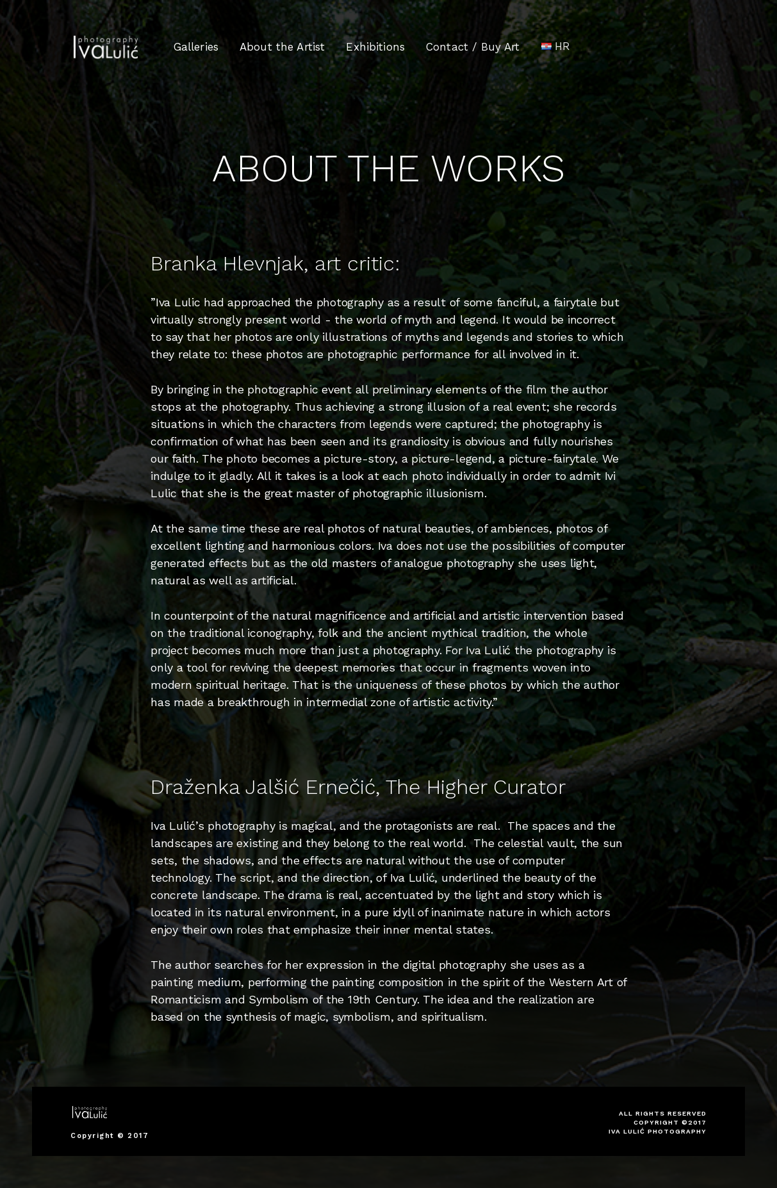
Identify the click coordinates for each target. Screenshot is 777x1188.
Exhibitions (375, 46)
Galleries (196, 46)
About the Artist (282, 46)
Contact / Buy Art (473, 45)
